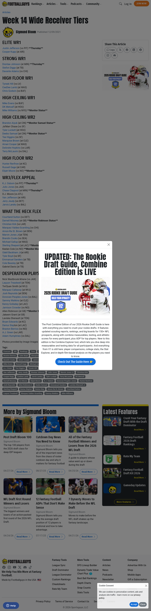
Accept (134, 604)
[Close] (146, 585)
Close (142, 604)
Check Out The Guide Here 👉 (75, 361)
